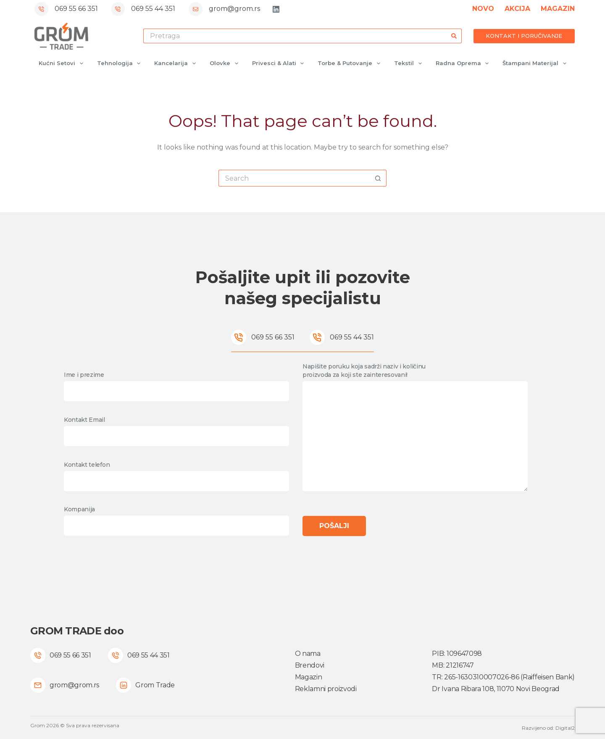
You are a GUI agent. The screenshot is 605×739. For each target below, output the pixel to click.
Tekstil (409, 63)
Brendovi (309, 665)
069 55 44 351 (153, 9)
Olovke (226, 63)
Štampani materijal (536, 63)
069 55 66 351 (76, 9)
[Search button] (454, 36)
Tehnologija (120, 63)
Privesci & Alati (280, 63)
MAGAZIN (558, 9)
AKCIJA (517, 9)
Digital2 (565, 728)
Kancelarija (176, 63)
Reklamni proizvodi (326, 689)
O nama (308, 653)
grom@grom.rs (234, 9)
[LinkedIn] (276, 9)
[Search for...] (295, 36)
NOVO (483, 9)
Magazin (308, 677)
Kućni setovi (63, 63)
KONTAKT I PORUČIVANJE (524, 35)
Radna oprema (464, 63)
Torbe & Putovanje (351, 63)
